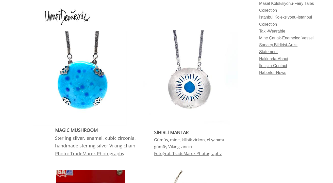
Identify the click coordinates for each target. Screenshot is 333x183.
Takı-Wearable (272, 31)
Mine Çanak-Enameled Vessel (286, 38)
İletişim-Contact (273, 66)
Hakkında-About (273, 59)
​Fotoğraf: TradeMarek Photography (188, 153)
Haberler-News (272, 72)
